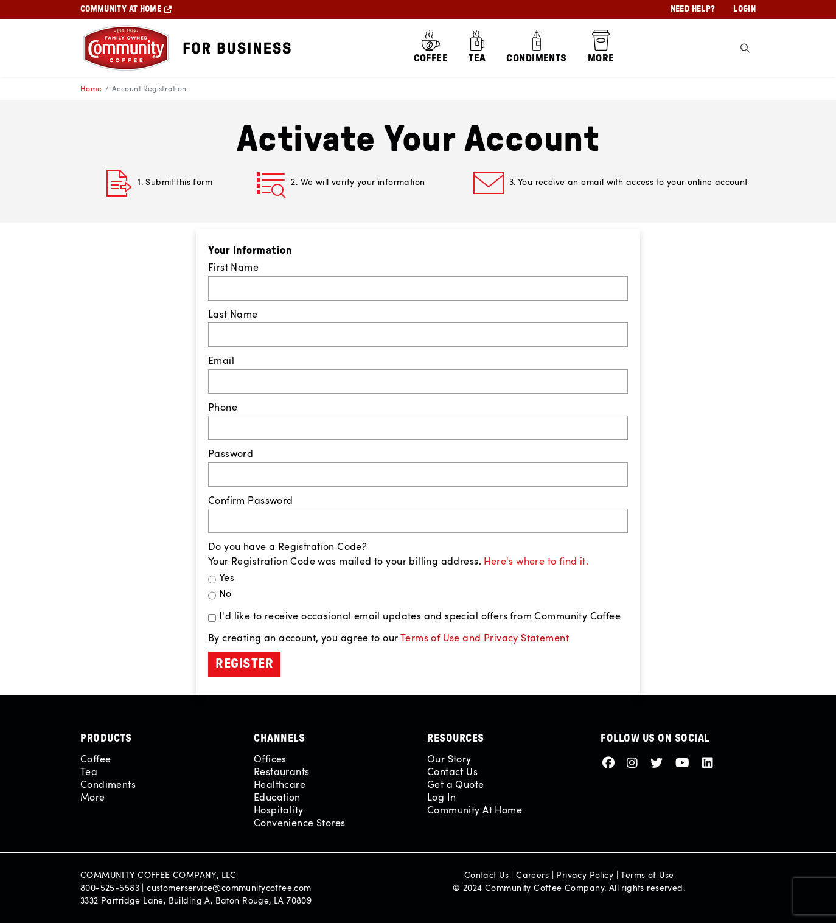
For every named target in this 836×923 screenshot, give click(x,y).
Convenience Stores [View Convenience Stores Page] (299, 822)
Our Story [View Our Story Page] (449, 758)
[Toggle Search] (745, 48)
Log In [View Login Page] (441, 797)
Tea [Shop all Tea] (88, 771)
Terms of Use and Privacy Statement (484, 637)
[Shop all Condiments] (536, 48)
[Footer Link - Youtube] (684, 762)
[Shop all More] (601, 48)
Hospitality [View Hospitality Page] (279, 810)
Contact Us (486, 874)
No (225, 593)
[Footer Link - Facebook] (610, 762)
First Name (233, 267)
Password (230, 453)
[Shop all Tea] (477, 48)
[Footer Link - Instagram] (634, 762)
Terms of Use (647, 874)
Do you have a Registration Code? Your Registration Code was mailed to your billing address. (398, 554)
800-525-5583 (109, 887)
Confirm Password (250, 500)
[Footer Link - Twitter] (658, 762)
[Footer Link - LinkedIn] (707, 762)
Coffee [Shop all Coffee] (95, 758)
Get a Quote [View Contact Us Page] (455, 784)
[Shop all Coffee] (431, 48)
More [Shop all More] (92, 797)
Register (244, 663)
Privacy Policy (584, 874)
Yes (226, 577)
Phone (222, 407)
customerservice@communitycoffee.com (229, 887)
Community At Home (474, 810)
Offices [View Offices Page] (270, 758)
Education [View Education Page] (277, 797)
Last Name (233, 314)
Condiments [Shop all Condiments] (108, 784)
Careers (532, 874)
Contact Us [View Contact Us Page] (452, 771)
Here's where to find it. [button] (536, 561)
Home (91, 88)
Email (221, 360)
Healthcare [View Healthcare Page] (279, 784)
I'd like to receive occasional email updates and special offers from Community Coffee (420, 615)
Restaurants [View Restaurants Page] (282, 771)
